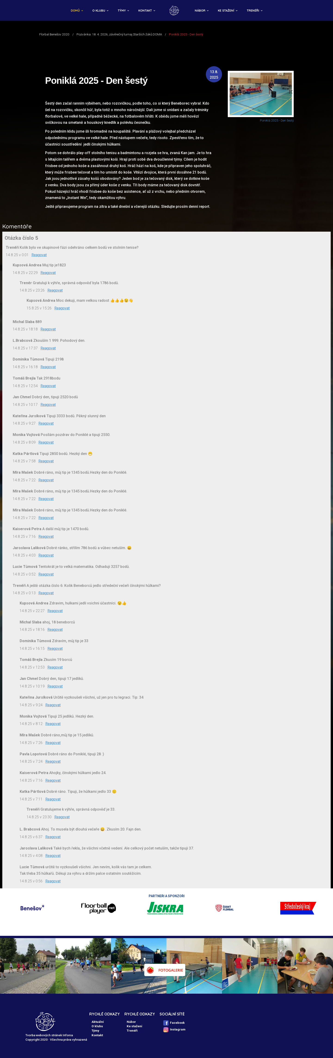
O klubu (98, 10)
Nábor (200, 10)
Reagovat (39, 255)
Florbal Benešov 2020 (54, 34)
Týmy (122, 10)
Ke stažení (226, 10)
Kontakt (145, 10)
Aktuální (98, 1022)
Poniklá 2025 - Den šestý (277, 120)
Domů (75, 10)
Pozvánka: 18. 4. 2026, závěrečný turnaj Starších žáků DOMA (119, 34)
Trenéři (253, 10)
